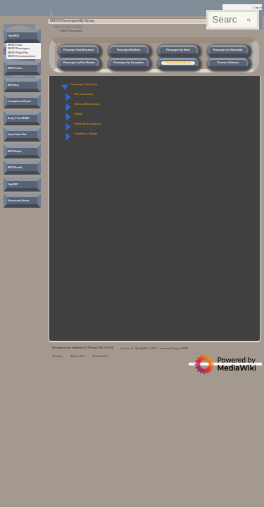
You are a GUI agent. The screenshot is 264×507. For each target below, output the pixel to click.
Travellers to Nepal (85, 133)
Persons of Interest (227, 62)
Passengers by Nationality (228, 50)
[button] (65, 87)
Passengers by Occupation (128, 62)
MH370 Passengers (71, 31)
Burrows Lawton (84, 94)
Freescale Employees (87, 123)
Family (78, 113)
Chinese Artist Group (86, 104)
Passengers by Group (178, 62)
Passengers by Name (178, 50)
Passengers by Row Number (79, 62)
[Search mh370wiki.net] (232, 20)
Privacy (57, 356)
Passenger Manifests (128, 50)
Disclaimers (100, 356)
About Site (77, 356)
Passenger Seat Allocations (78, 50)
